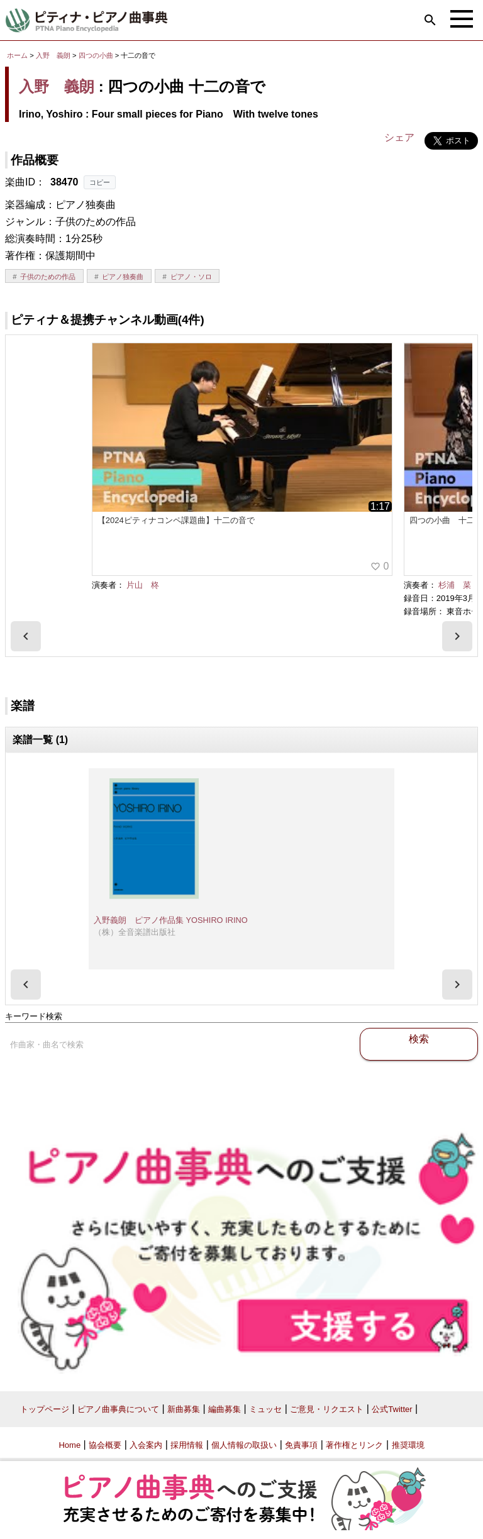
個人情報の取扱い (244, 1445)
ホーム (17, 55)
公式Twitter (392, 1409)
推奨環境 (408, 1445)
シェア (399, 137)
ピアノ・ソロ (191, 276)
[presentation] (26, 636)
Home (69, 1445)
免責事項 (301, 1445)
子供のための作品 (47, 276)
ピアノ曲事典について (118, 1409)
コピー (99, 182)
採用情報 (186, 1445)
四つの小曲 (97, 55)
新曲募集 (183, 1409)
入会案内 (146, 1445)
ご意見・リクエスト (327, 1409)
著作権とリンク (354, 1445)
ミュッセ (265, 1409)
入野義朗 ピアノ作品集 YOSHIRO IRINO (171, 920)
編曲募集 (224, 1409)
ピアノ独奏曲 (122, 276)
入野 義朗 (53, 55)
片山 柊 (142, 585)
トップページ (44, 1409)
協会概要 (105, 1445)
